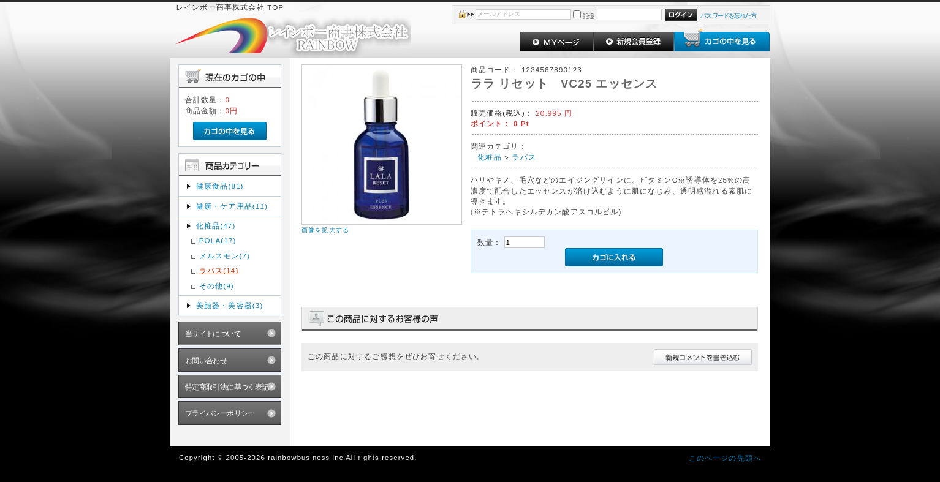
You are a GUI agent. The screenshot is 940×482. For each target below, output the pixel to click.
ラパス (524, 157)
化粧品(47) (216, 226)
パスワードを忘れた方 (728, 15)
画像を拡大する (325, 230)
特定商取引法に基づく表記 (227, 387)
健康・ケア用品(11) (232, 206)
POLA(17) (218, 240)
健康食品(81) (220, 186)
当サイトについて (213, 333)
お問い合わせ (206, 360)
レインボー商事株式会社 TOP (230, 7)
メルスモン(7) (224, 256)
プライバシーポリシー (220, 413)
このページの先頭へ (725, 458)
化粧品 (489, 157)
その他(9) (216, 286)
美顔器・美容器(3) (229, 305)
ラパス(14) (219, 270)
